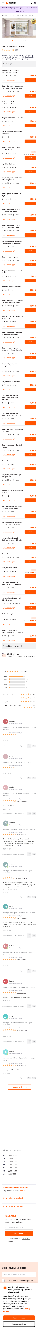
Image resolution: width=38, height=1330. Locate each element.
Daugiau (18, 845)
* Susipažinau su (19, 1240)
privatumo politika (26, 1280)
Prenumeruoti (19, 1233)
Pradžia (12, 15)
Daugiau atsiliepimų (19, 1087)
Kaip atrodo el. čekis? (17, 1189)
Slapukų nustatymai (18, 1324)
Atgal (5, 15)
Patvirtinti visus (19, 1318)
